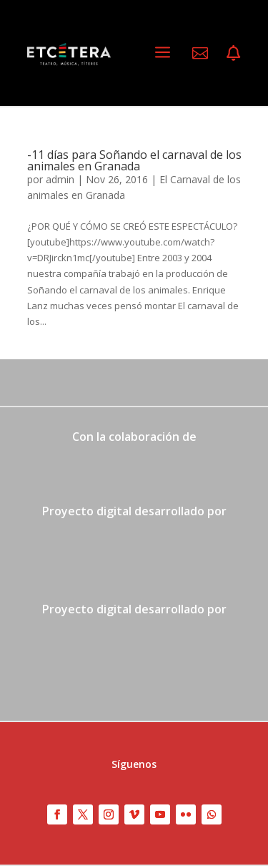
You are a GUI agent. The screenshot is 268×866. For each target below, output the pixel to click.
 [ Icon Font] (200, 53)
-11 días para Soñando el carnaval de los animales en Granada (134, 160)
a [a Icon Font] (162, 52)
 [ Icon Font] (233, 53)
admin (60, 179)
